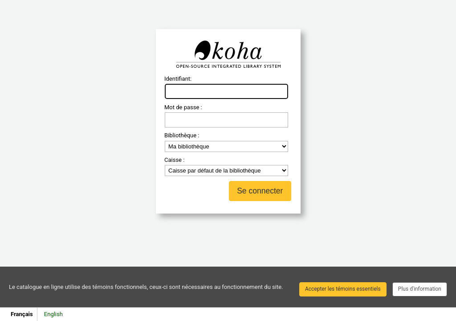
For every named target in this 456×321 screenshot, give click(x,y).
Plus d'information (419, 289)
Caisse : (174, 159)
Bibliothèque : (181, 135)
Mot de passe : (183, 107)
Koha (228, 54)
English (53, 314)
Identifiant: (177, 78)
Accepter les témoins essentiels (343, 289)
